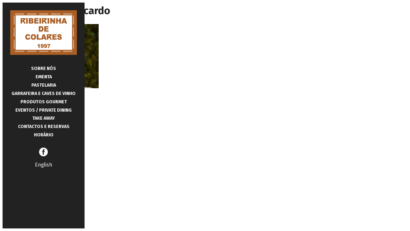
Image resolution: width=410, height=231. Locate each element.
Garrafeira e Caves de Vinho (44, 93)
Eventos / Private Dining (43, 110)
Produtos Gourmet (43, 102)
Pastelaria (43, 85)
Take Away (43, 118)
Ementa (44, 77)
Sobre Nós (43, 68)
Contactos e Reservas (44, 126)
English (43, 165)
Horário (43, 135)
